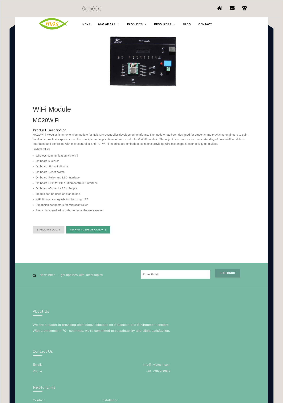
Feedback (190, 330)
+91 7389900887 (163, 331)
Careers (222, 330)
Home (86, 24)
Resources (164, 24)
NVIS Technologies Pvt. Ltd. (65, 388)
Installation (224, 324)
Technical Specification (87, 229)
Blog (187, 24)
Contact (205, 24)
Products (137, 24)
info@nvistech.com (161, 324)
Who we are (108, 24)
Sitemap (189, 336)
